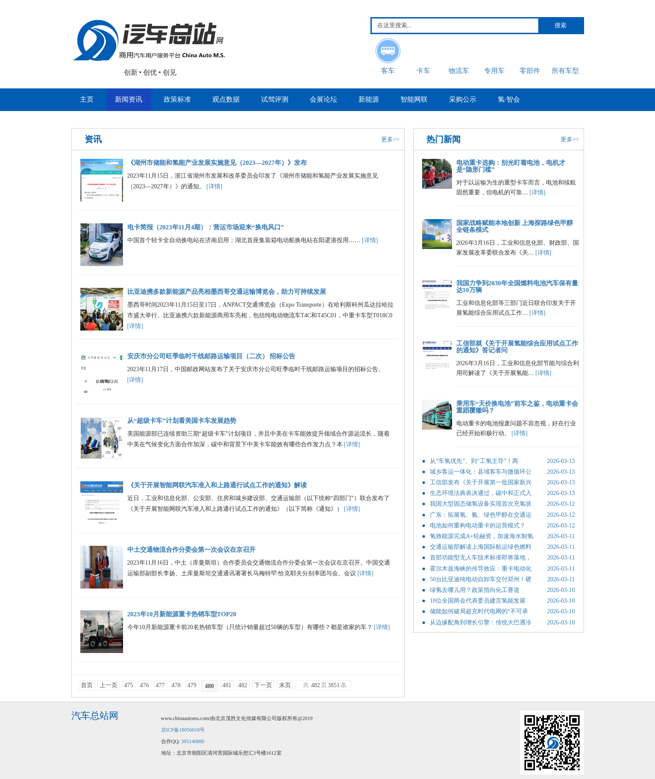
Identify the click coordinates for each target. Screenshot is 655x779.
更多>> (390, 139)
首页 (87, 685)
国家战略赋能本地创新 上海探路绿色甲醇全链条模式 (514, 227)
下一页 (263, 685)
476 (144, 685)
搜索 (561, 25)
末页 (285, 685)
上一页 (108, 685)
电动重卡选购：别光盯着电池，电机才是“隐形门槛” (510, 166)
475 (128, 685)
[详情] (214, 186)
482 (242, 685)
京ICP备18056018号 (183, 730)
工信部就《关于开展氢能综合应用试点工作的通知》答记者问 (517, 347)
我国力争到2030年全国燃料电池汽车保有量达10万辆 (517, 287)
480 (209, 686)
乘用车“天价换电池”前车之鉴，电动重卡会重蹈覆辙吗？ (517, 407)
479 (192, 685)
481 (227, 685)
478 (176, 685)
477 (160, 685)
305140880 (192, 741)
